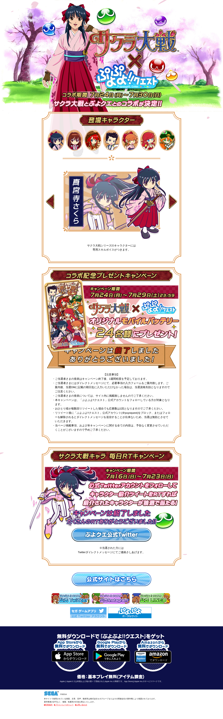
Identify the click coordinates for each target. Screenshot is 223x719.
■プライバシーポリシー (64, 705)
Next (173, 201)
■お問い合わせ (81, 705)
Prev (50, 201)
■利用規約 (48, 705)
